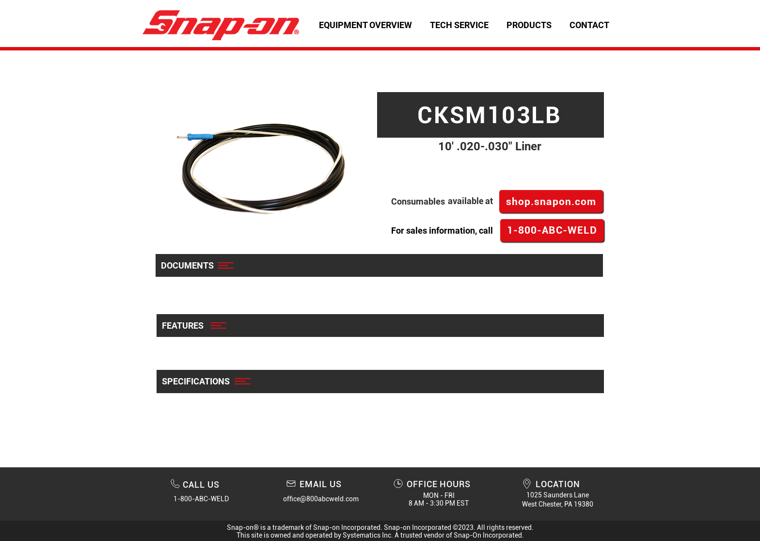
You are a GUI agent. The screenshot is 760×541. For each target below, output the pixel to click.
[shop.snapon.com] (551, 201)
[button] (459, 25)
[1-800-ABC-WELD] (552, 230)
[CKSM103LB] (490, 115)
